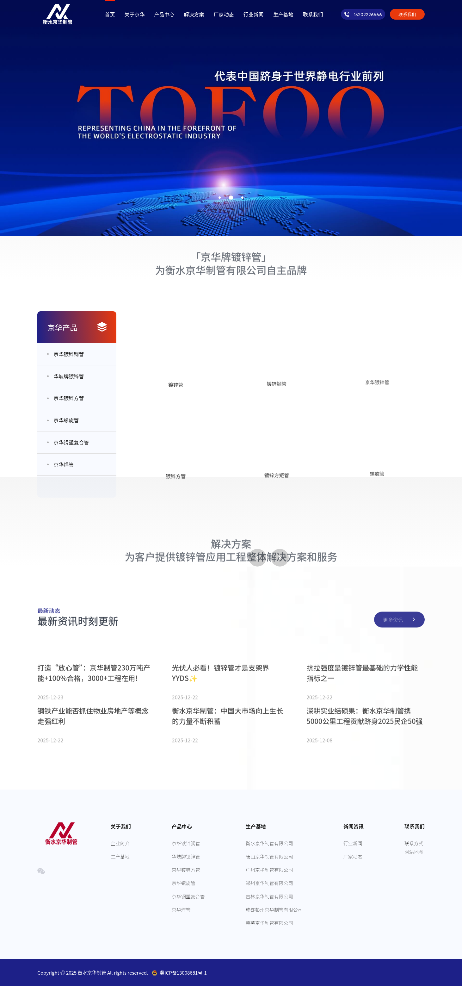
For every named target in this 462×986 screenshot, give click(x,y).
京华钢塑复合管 (188, 896)
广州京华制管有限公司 (269, 869)
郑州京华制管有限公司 (269, 883)
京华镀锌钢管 (186, 843)
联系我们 (313, 14)
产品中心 (164, 14)
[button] (220, 197)
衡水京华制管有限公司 (269, 843)
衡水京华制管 (92, 972)
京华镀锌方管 (186, 869)
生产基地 (283, 14)
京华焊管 (181, 909)
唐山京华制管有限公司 (269, 856)
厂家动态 (224, 14)
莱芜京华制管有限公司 (269, 923)
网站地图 (413, 851)
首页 (110, 14)
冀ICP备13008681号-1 (183, 972)
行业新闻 (253, 14)
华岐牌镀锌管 (186, 856)
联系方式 (413, 843)
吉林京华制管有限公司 (269, 896)
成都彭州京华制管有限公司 (274, 909)
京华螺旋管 (183, 883)
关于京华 (135, 14)
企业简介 (120, 843)
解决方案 (194, 14)
